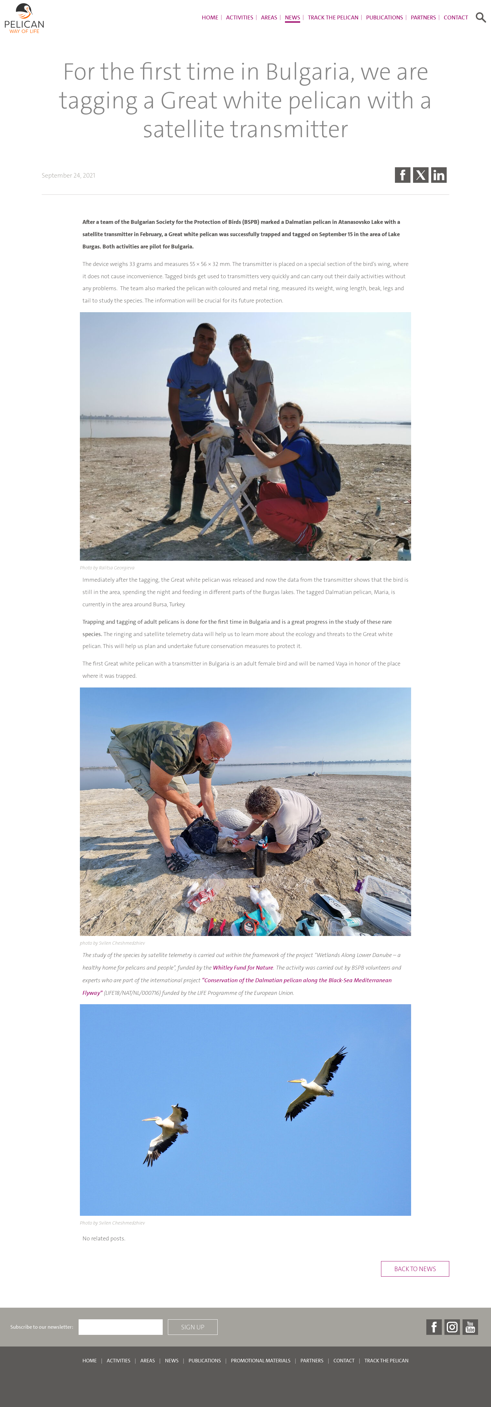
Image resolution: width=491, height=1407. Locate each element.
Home (210, 17)
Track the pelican (333, 17)
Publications (384, 17)
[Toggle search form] (481, 17)
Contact (456, 17)
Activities (239, 17)
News (292, 17)
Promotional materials (260, 1360)
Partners (423, 17)
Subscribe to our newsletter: (41, 1327)
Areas (269, 17)
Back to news (415, 1269)
